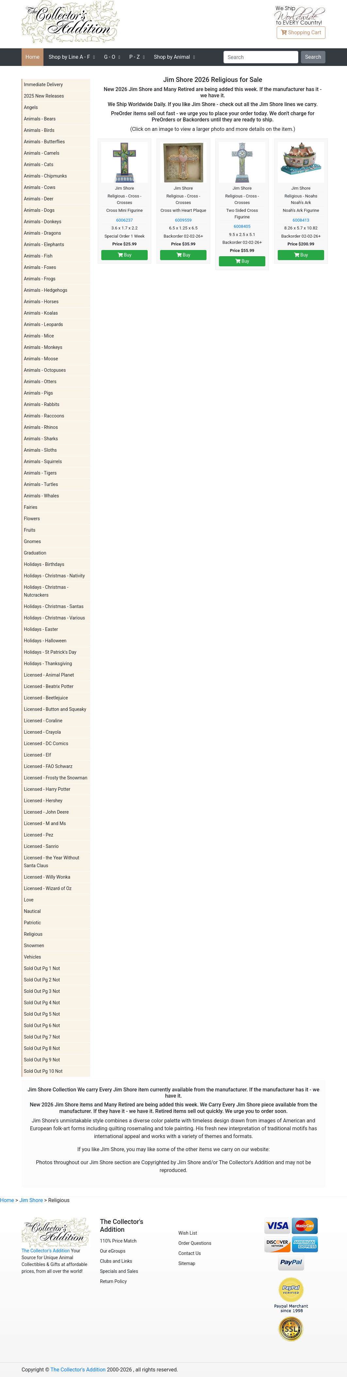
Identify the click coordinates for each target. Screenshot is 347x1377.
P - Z (134, 57)
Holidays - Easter (41, 629)
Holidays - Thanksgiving (48, 663)
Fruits (29, 530)
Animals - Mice (39, 335)
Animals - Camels (41, 153)
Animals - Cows (39, 187)
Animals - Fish (38, 255)
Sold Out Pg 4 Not (42, 1002)
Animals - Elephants (44, 244)
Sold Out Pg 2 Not (42, 979)
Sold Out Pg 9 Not (42, 1059)
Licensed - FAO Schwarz (48, 766)
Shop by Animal (172, 57)
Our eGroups (112, 1251)
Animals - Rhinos (41, 427)
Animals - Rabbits (41, 404)
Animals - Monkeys (43, 347)
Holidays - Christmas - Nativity (54, 575)
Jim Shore (31, 1200)
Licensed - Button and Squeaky (55, 709)
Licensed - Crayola (42, 732)
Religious (33, 934)
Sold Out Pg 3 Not (42, 991)
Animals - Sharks (41, 438)
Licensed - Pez (38, 834)
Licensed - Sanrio (41, 846)
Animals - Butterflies (44, 141)
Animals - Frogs (40, 278)
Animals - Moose (41, 358)
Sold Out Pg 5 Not (42, 1014)
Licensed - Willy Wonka (47, 877)
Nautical (32, 911)
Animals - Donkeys (42, 221)
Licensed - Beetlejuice (46, 697)
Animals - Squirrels (43, 461)
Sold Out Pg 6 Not (42, 1025)
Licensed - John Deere (46, 812)
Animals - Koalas (41, 313)
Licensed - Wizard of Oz (48, 888)
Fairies (30, 507)
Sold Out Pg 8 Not (42, 1048)
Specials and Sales (119, 1271)
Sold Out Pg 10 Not (43, 1071)
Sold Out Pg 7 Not (42, 1037)
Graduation (35, 552)
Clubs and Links (116, 1261)
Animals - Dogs (39, 210)
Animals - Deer (38, 198)
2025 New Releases (44, 96)
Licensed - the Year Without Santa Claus (51, 861)
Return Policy (113, 1281)
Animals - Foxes (40, 267)
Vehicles (32, 957)
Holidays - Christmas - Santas (54, 606)
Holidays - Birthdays (44, 564)
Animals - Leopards (43, 324)
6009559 (183, 220)
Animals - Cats (38, 164)
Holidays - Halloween (45, 640)
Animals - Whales (41, 495)
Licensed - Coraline (43, 720)
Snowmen (34, 945)
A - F (69, 57)
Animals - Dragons (42, 233)
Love (29, 899)
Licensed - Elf (37, 755)
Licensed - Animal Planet (49, 675)
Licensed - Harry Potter (47, 789)
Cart (301, 32)
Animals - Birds (39, 130)
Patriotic (32, 922)
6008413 (300, 220)
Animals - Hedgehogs (45, 290)
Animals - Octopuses (45, 370)
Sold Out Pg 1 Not (42, 968)
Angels (31, 107)
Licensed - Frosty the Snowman (55, 777)
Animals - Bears (40, 118)
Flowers (32, 518)
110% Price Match (118, 1241)
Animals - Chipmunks (45, 176)
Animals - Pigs (38, 393)
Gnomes (32, 541)
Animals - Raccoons (44, 415)
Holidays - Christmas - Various (54, 617)
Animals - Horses (41, 301)
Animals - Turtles (41, 484)
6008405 (242, 226)
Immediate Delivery (43, 84)
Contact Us (189, 1253)
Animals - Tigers (40, 473)
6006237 (124, 220)
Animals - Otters (40, 381)
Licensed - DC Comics (46, 743)
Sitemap (186, 1263)
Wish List (187, 1233)
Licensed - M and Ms (45, 823)
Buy (125, 255)
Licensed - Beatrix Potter (49, 686)
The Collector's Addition (46, 1250)
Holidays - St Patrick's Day (50, 652)
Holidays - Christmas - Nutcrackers (46, 591)
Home (32, 57)
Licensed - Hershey (43, 800)
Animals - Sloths (40, 450)
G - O (109, 57)
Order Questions (194, 1243)
